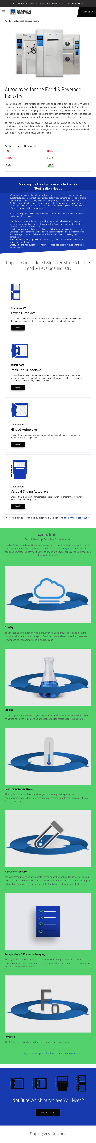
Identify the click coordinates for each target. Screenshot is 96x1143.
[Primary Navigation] (4, 12)
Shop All (18, 328)
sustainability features (45, 245)
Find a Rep (88, 12)
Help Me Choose (48, 1112)
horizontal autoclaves (76, 517)
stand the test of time (19, 242)
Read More (77, 3)
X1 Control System (63, 548)
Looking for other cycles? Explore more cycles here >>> (48, 1053)
